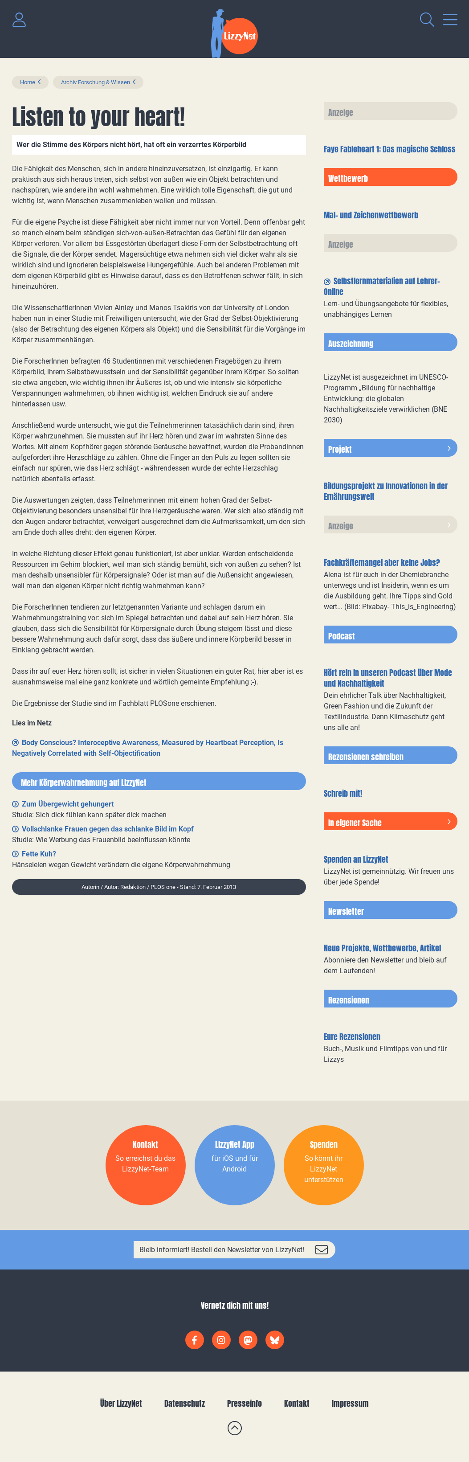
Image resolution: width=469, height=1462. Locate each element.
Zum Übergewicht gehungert (68, 804)
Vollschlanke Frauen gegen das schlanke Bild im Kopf (108, 829)
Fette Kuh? (39, 854)
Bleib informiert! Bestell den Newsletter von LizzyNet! (221, 1249)
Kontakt (297, 1403)
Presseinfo (244, 1403)
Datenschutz (184, 1403)
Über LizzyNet (121, 1403)
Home (27, 82)
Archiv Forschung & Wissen (95, 82)
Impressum (350, 1403)
